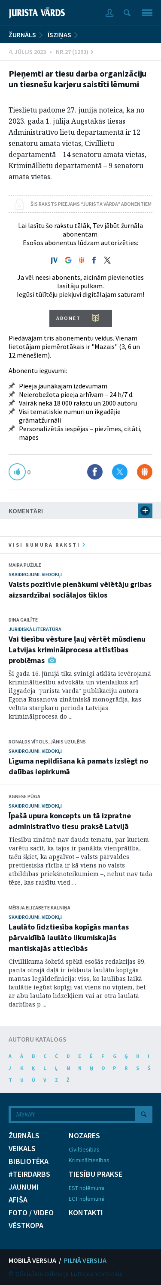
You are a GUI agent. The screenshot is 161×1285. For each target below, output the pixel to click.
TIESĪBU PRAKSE (95, 1174)
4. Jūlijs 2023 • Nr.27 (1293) (51, 52)
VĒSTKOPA (26, 1225)
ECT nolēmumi (86, 1198)
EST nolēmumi (86, 1188)
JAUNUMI (24, 1187)
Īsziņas (59, 34)
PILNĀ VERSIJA (85, 1260)
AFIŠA (18, 1200)
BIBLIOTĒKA (29, 1161)
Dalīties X (120, 472)
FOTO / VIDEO (31, 1212)
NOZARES (84, 1135)
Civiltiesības (84, 1149)
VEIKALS (22, 1148)
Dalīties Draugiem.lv (144, 472)
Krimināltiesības (89, 1160)
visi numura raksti (47, 545)
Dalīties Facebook (95, 472)
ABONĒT (68, 318)
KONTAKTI (86, 1212)
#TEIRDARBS (29, 1174)
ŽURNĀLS (22, 34)
